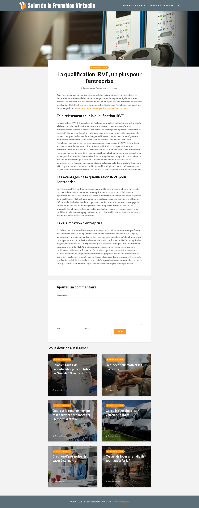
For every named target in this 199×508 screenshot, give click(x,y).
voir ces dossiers (120, 108)
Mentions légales (121, 502)
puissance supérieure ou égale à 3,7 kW (92, 108)
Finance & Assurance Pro (162, 5)
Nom (59, 328)
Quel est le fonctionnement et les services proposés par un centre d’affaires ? (72, 415)
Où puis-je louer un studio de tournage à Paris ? (125, 458)
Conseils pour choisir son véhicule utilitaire (122, 413)
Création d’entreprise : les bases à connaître (70, 458)
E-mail (88, 328)
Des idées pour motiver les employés (124, 367)
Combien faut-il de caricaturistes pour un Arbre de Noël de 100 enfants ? (72, 369)
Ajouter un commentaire (107, 88)
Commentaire (62, 295)
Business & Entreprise (134, 5)
